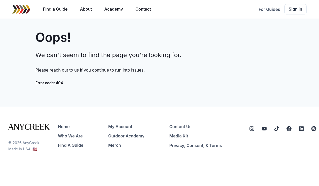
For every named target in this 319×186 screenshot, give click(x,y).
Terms (215, 145)
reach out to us (64, 70)
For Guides (269, 9)
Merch (114, 145)
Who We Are (70, 135)
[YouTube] (264, 128)
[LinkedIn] (301, 128)
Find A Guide (70, 145)
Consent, (195, 145)
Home (64, 126)
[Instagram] (252, 128)
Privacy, (177, 145)
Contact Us (180, 126)
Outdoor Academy (126, 135)
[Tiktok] (276, 128)
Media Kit (178, 135)
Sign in (295, 9)
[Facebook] (289, 128)
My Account (120, 126)
